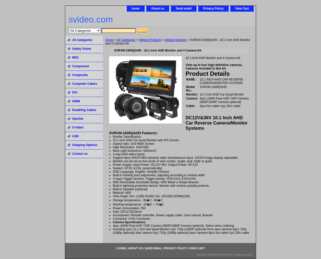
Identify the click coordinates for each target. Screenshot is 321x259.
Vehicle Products (150, 40)
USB (75, 136)
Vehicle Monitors (176, 40)
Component (80, 66)
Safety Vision (81, 48)
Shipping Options (84, 145)
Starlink (77, 118)
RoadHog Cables (84, 110)
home (136, 8)
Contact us (80, 154)
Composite (80, 75)
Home (109, 40)
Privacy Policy (213, 8)
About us (157, 8)
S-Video (77, 127)
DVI (74, 92)
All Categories (126, 40)
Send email (184, 8)
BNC (75, 57)
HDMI (76, 101)
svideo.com (90, 19)
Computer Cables (84, 84)
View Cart (242, 8)
